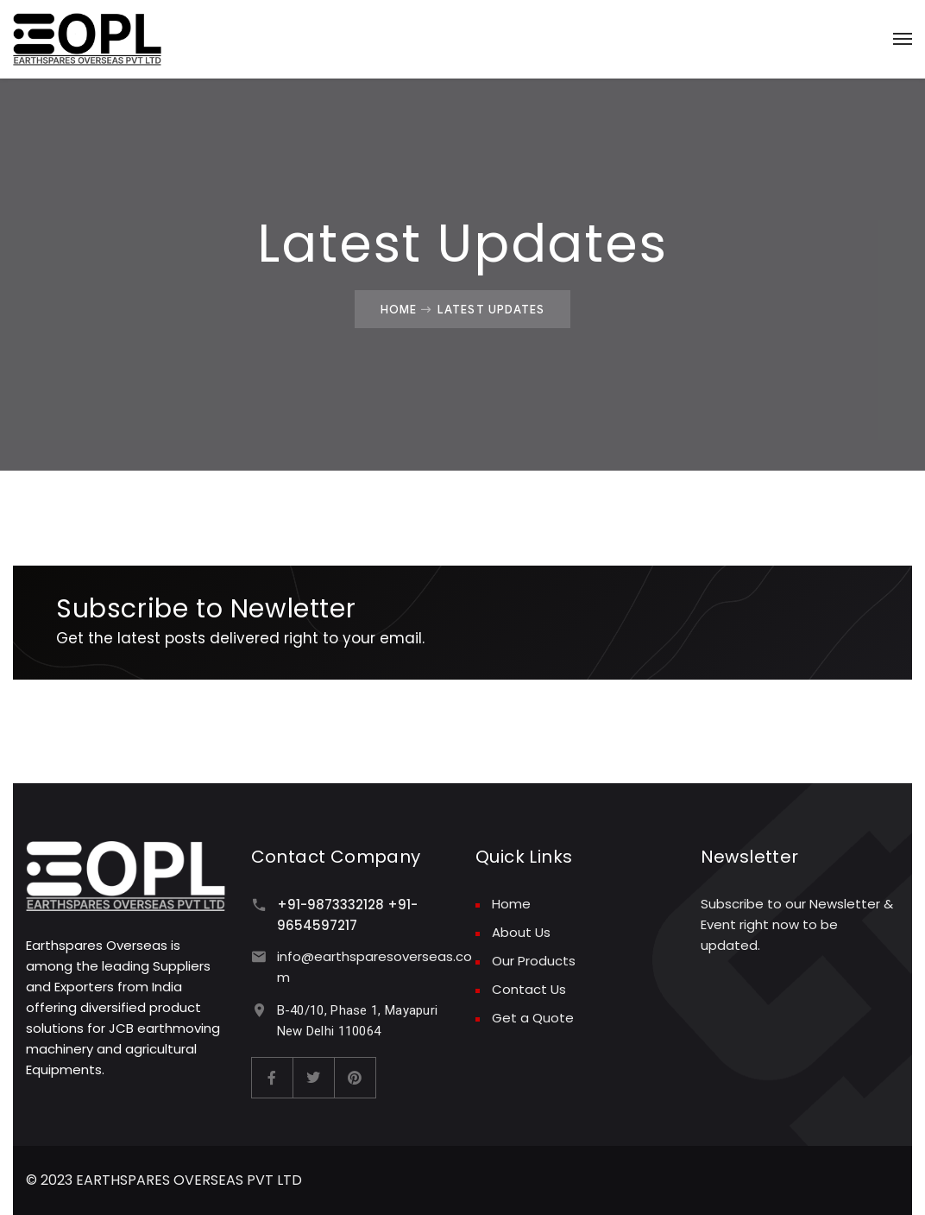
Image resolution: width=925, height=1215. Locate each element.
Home (399, 309)
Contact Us (529, 989)
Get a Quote (533, 1018)
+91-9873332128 (330, 904)
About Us (521, 932)
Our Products (534, 961)
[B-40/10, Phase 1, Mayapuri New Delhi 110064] (259, 1010)
